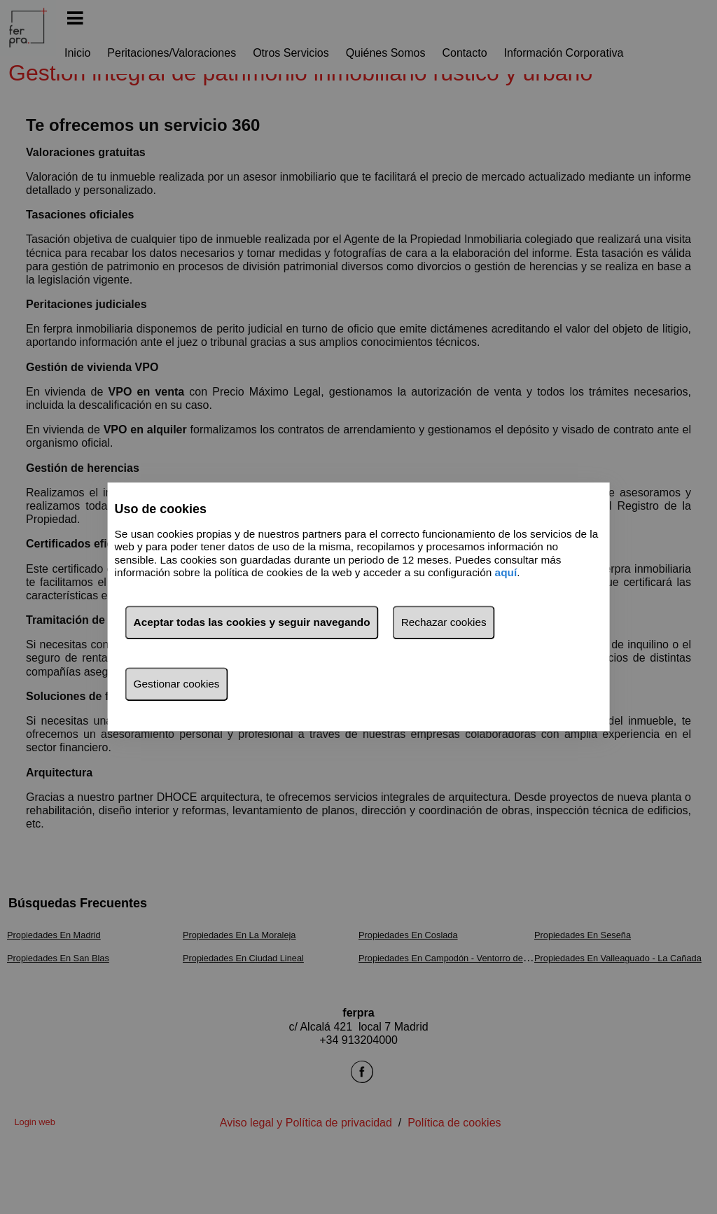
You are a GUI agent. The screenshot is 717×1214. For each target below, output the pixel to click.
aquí (506, 572)
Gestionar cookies (177, 684)
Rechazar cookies (444, 623)
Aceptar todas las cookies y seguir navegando (252, 623)
